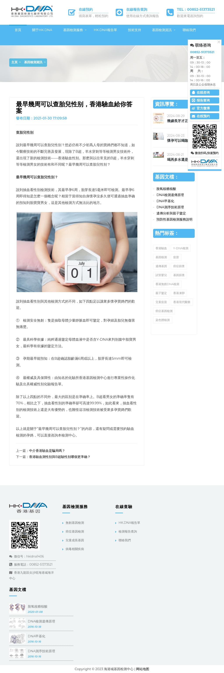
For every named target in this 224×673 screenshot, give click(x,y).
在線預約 (86, 9)
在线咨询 (201, 92)
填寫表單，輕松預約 (93, 16)
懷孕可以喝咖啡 (179, 140)
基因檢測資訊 (162, 30)
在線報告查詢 (136, 9)
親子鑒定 (161, 293)
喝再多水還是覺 (179, 160)
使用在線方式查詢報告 (142, 16)
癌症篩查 (179, 266)
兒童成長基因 (75, 540)
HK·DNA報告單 (105, 30)
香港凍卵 (179, 293)
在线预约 (201, 116)
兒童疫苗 (161, 302)
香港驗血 (161, 248)
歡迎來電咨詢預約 (190, 16)
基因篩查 (179, 275)
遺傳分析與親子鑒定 (171, 213)
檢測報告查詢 (128, 531)
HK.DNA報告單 (129, 523)
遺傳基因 (161, 266)
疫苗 (176, 257)
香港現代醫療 (181, 302)
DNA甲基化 (165, 201)
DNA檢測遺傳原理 (170, 195)
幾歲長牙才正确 (179, 121)
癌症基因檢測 (164, 311)
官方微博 (201, 108)
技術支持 (134, 30)
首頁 (18, 30)
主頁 (14, 62)
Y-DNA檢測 (180, 248)
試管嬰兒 (161, 275)
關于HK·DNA (42, 30)
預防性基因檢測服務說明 (174, 219)
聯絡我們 (189, 30)
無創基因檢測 (75, 523)
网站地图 (142, 669)
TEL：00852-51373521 (196, 9)
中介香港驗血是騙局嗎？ (47, 451)
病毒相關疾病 (75, 549)
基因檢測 (161, 257)
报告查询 (201, 100)
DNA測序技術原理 (170, 207)
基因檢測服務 (73, 30)
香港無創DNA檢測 (167, 284)
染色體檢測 (163, 320)
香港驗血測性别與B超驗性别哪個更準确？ (60, 457)
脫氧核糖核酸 (166, 189)
